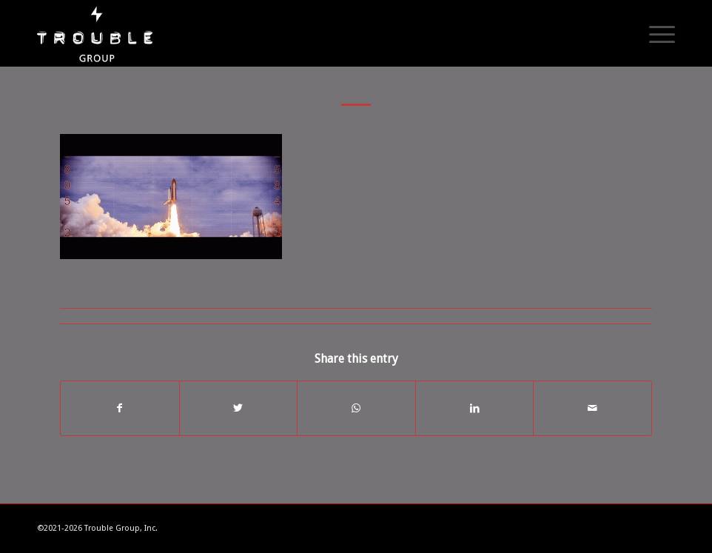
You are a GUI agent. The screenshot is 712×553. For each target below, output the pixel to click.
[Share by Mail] (592, 408)
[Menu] (654, 33)
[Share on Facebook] (120, 408)
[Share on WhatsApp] (356, 408)
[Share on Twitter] (239, 408)
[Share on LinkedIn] (475, 408)
